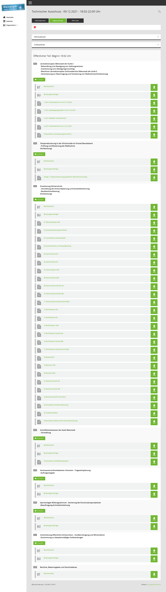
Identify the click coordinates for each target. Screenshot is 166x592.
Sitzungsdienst (154, 584)
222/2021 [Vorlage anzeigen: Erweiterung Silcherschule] (40, 199)
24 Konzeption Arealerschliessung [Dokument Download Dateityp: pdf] (56, 405)
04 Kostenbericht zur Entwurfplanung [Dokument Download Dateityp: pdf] (57, 246)
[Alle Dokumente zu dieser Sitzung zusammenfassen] (35, 27)
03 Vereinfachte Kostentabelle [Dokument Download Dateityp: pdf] (55, 238)
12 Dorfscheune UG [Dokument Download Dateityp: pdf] (51, 310)
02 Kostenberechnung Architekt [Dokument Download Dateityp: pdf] (55, 230)
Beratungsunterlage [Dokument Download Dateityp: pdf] (51, 94)
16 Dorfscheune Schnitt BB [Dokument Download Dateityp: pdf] (53, 341)
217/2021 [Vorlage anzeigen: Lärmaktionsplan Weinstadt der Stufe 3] (40, 80)
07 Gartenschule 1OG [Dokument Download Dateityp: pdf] (51, 270)
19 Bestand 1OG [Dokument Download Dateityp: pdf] (49, 365)
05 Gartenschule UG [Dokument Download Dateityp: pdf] (51, 254)
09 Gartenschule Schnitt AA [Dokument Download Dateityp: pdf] (54, 286)
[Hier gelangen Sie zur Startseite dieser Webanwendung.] (13, 7)
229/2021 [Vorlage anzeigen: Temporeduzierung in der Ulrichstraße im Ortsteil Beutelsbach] (40, 154)
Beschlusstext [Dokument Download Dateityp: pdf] (49, 86)
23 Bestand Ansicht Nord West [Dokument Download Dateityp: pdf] (55, 397)
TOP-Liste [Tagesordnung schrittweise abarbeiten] (75, 21)
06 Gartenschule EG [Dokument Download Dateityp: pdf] (51, 262)
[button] (13, 25)
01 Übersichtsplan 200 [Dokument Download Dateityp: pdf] (52, 222)
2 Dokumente (39, 45)
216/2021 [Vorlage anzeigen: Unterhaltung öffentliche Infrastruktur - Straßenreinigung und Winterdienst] (40, 543)
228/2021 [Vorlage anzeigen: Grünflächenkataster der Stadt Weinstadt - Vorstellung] (40, 438)
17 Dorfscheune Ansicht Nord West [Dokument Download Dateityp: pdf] (56, 349)
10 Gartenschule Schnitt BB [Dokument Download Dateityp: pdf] (54, 294)
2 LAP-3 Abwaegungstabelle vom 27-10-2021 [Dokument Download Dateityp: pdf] (60, 110)
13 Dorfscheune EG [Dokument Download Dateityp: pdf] (50, 317)
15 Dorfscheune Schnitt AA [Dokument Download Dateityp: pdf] (53, 333)
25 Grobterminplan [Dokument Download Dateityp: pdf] (51, 413)
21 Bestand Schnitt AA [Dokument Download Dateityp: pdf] (52, 381)
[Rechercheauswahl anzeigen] (159, 11)
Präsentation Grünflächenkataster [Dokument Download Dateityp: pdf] (56, 461)
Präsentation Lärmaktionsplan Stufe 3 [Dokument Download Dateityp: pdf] (57, 134)
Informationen (40, 21)
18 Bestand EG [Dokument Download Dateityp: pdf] (49, 357)
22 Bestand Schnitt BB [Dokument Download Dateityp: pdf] (52, 389)
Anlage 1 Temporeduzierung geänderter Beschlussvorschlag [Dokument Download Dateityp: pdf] (65, 177)
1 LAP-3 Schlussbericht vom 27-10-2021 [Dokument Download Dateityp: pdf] (58, 102)
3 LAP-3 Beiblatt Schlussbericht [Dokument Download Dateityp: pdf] (55, 118)
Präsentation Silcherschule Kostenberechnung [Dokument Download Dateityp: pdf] (60, 421)
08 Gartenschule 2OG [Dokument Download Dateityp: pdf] (51, 278)
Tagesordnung (58, 21)
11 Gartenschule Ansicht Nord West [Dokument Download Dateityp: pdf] (57, 302)
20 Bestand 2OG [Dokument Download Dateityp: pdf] (49, 373)
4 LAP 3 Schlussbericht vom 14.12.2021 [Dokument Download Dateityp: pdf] (58, 126)
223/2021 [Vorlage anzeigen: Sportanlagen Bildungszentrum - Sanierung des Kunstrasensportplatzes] (40, 511)
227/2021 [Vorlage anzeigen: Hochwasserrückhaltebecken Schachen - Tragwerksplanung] (40, 479)
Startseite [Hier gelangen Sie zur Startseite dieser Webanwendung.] (8, 17)
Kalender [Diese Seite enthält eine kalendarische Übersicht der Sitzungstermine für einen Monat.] (8, 21)
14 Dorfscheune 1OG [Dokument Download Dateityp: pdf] (51, 325)
